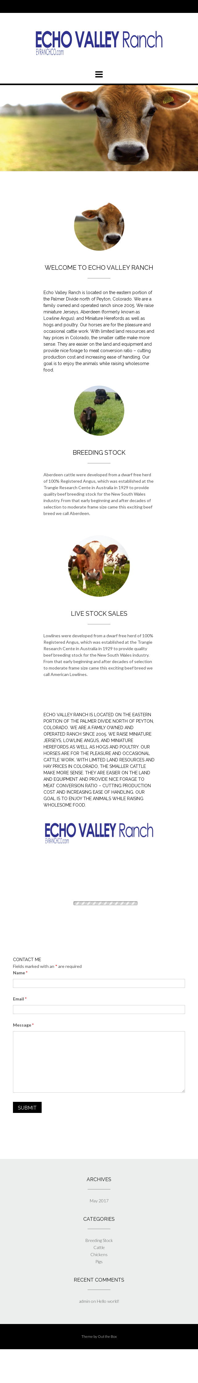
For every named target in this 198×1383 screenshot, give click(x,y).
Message (23, 1024)
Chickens (99, 1254)
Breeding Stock (99, 1240)
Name (20, 972)
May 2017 (99, 1200)
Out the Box (107, 1336)
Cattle (99, 1247)
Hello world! (108, 1301)
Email (20, 998)
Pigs (99, 1261)
